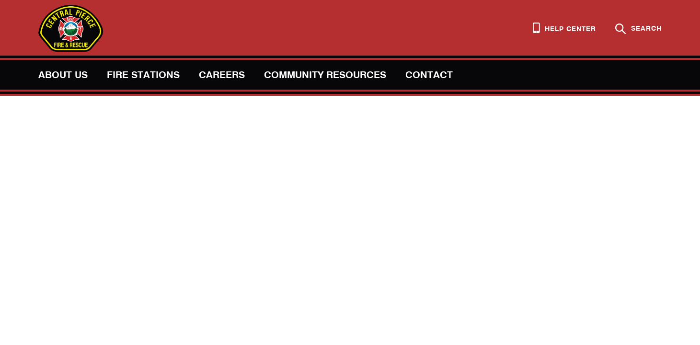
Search (638, 28)
